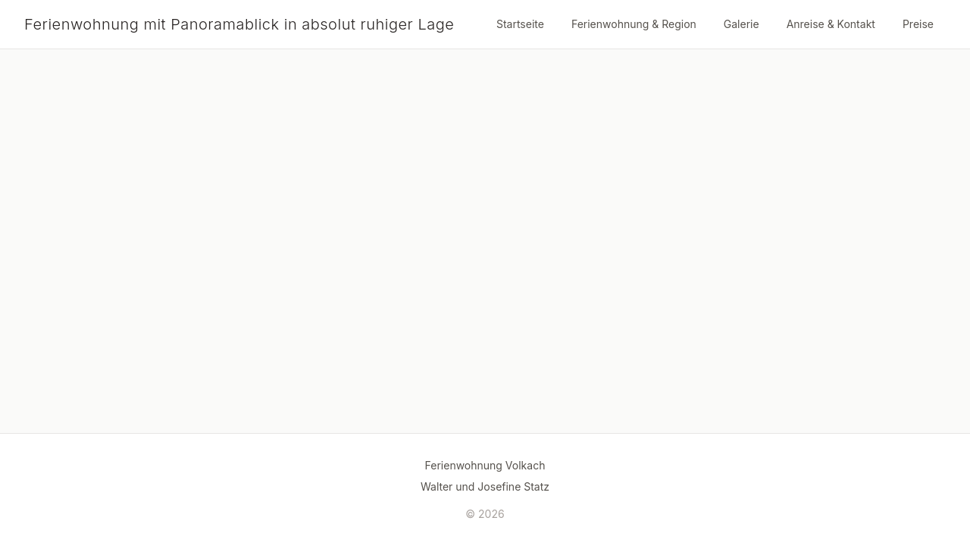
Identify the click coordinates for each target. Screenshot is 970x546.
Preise (918, 23)
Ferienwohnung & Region (633, 23)
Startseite (520, 23)
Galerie (741, 23)
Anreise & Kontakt (831, 23)
